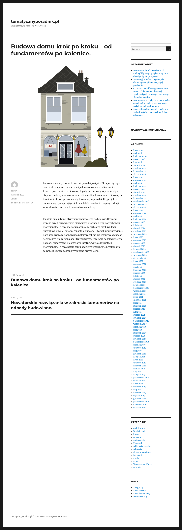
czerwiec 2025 (139, 180)
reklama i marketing (142, 446)
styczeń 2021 (139, 315)
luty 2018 (137, 372)
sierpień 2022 (139, 258)
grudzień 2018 (139, 354)
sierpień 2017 (139, 381)
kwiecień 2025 (139, 186)
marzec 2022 (139, 273)
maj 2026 (137, 153)
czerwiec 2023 (139, 240)
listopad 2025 (139, 171)
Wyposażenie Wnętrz (142, 464)
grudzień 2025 (139, 168)
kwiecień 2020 (139, 333)
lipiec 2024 (138, 210)
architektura (139, 428)
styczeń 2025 (139, 192)
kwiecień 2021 (139, 306)
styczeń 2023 (139, 246)
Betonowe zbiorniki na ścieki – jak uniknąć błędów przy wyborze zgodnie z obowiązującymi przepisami (151, 73)
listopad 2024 (139, 198)
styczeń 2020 (139, 336)
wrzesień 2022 (140, 255)
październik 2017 (141, 378)
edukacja (137, 437)
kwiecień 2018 (139, 366)
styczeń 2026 (139, 165)
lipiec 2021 (138, 297)
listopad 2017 (139, 375)
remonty (30, 203)
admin (14, 191)
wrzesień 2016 (139, 404)
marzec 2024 (139, 222)
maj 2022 (137, 267)
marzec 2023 (139, 243)
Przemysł (137, 443)
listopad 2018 (139, 357)
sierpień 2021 (139, 294)
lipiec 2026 (138, 150)
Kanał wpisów (139, 490)
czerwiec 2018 (139, 363)
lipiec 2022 (138, 261)
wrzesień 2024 (140, 204)
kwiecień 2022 (139, 270)
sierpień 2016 (139, 407)
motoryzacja (139, 440)
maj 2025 (137, 183)
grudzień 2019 (139, 339)
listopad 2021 (139, 285)
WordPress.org (140, 496)
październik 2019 (141, 342)
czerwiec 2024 (139, 213)
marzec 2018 (139, 369)
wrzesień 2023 (139, 234)
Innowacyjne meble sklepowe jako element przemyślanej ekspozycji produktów (148, 82)
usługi (14, 199)
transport (137, 455)
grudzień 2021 (139, 282)
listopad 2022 (139, 249)
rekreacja (137, 449)
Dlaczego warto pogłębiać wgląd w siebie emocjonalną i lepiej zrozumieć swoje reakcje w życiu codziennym (151, 103)
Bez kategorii (139, 431)
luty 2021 (137, 312)
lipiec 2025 (138, 177)
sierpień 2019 (139, 345)
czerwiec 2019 (139, 348)
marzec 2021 (139, 309)
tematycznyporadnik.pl (35, 21)
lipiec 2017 (138, 384)
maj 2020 (137, 330)
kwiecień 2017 (139, 393)
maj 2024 (137, 216)
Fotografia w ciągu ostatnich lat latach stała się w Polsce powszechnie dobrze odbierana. (150, 112)
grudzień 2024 (139, 195)
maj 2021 (137, 303)
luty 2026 (137, 162)
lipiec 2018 (138, 360)
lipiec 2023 (138, 237)
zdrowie (137, 467)
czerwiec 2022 (139, 264)
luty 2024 (137, 225)
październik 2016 (141, 401)
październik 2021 (141, 288)
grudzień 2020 (139, 318)
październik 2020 (141, 321)
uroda (136, 458)
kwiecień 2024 (139, 219)
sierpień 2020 (139, 327)
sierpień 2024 (139, 207)
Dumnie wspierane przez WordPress (51, 516)
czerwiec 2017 (139, 387)
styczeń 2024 (139, 228)
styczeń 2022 (139, 279)
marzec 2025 (139, 189)
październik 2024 (141, 201)
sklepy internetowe (142, 452)
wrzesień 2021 (139, 291)
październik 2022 (141, 252)
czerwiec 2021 (139, 300)
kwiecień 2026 (140, 156)
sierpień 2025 (139, 174)
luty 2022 (137, 276)
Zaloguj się (138, 487)
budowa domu (18, 203)
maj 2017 (137, 390)
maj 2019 (137, 351)
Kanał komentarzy (141, 493)
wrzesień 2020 (140, 324)
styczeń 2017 (139, 396)
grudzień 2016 (139, 399)
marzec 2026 (139, 159)
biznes (136, 434)
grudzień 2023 (139, 231)
